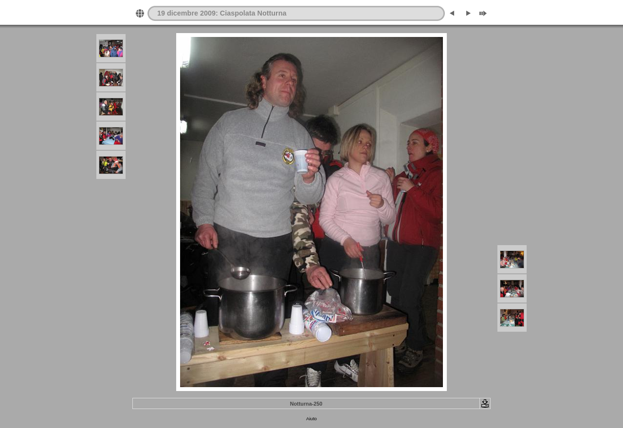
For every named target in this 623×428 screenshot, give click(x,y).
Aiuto (311, 418)
